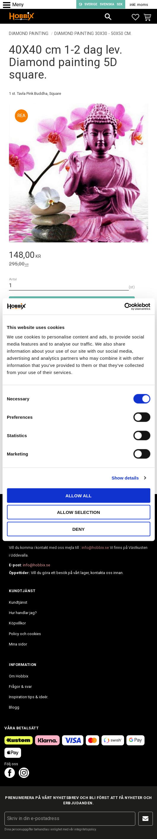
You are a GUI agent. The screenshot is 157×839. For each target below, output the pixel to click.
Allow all (79, 495)
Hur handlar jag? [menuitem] (23, 613)
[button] (8, 5)
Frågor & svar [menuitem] (20, 686)
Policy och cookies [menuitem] (25, 634)
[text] (78, 256)
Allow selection (78, 512)
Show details (125, 477)
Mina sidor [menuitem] (18, 644)
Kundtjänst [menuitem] (18, 602)
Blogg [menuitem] (14, 707)
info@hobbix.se (95, 547)
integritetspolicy (85, 829)
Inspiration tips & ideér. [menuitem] (28, 697)
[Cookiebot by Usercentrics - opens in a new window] (124, 306)
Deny (78, 528)
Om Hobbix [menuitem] (18, 676)
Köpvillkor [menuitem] (17, 623)
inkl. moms (139, 4)
